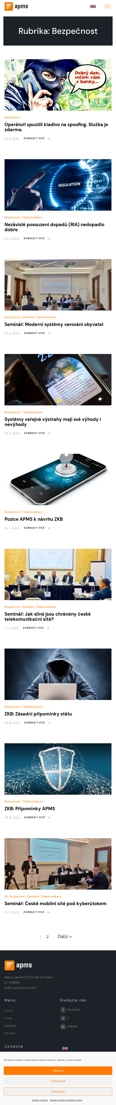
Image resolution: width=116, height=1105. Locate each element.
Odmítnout (58, 1081)
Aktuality (10, 1025)
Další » (65, 936)
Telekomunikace (32, 217)
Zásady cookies (40, 1100)
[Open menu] (107, 6)
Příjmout (58, 1070)
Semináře (28, 317)
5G (6, 896)
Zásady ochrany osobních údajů (66, 1100)
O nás (8, 1018)
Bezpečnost (13, 117)
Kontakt (10, 1033)
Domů (9, 1010)
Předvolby (58, 1091)
